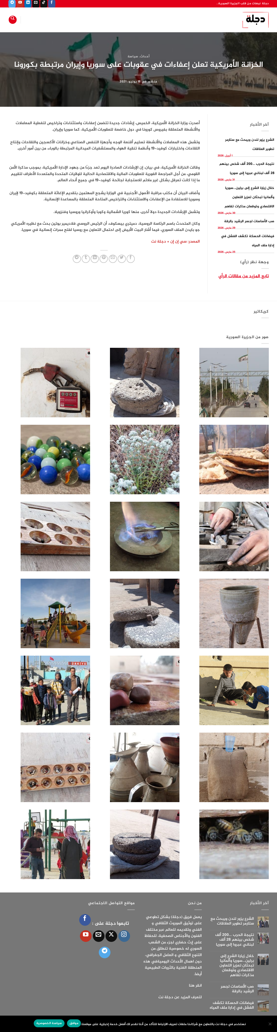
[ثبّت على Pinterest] (104, 259)
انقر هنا (195, 985)
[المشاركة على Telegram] (77, 259)
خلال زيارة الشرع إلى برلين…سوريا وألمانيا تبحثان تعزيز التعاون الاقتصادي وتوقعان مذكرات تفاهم (249, 197)
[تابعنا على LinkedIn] (28, 3)
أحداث (144, 56)
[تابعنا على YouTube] (20, 3)
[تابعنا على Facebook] (51, 3)
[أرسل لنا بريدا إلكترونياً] (35, 3)
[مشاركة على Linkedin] (95, 259)
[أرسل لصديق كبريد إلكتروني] (113, 259)
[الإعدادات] (270, 1025)
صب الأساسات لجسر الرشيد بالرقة (249, 221)
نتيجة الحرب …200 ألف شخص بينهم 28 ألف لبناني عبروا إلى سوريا (234, 940)
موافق (73, 1023)
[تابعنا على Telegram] (12, 3)
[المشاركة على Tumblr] (86, 259)
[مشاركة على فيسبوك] (131, 259)
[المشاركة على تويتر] (122, 259)
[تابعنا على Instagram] (124, 936)
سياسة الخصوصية (49, 1023)
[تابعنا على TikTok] (43, 3)
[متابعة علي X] (111, 936)
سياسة (133, 56)
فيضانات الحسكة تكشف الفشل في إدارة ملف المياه (232, 1005)
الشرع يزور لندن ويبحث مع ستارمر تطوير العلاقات (232, 921)
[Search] (13, 20)
